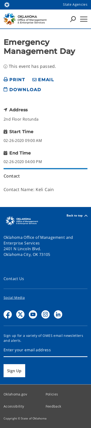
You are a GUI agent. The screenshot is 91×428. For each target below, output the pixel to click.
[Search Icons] (73, 19)
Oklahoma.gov (15, 394)
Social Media (14, 297)
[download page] (22, 92)
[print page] (14, 80)
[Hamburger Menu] (83, 19)
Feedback (53, 406)
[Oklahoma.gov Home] (7, 4)
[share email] (43, 80)
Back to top (77, 215)
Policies (52, 394)
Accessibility (14, 406)
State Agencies (75, 4)
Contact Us (14, 278)
